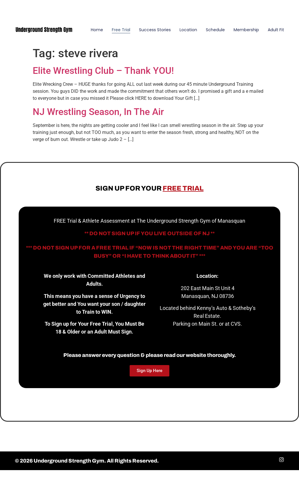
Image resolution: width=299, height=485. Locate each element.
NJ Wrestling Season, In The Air (98, 111)
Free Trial (121, 30)
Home (97, 30)
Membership (246, 30)
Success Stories (155, 30)
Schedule (215, 30)
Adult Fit (276, 30)
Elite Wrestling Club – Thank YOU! (103, 70)
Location (188, 30)
